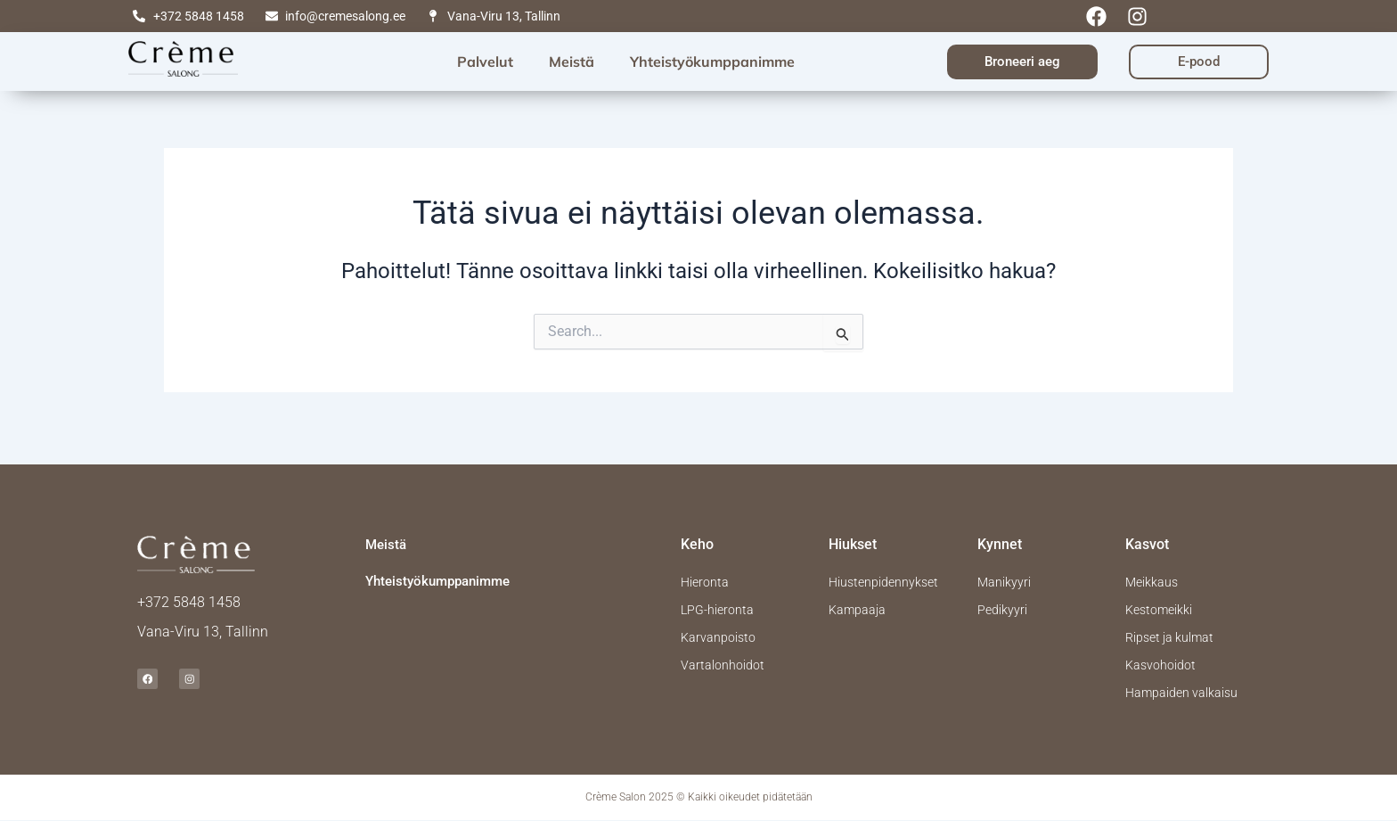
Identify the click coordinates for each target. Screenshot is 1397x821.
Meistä (571, 61)
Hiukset (853, 529)
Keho (697, 529)
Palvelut (485, 61)
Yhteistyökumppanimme (712, 61)
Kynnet (999, 529)
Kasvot (1147, 529)
